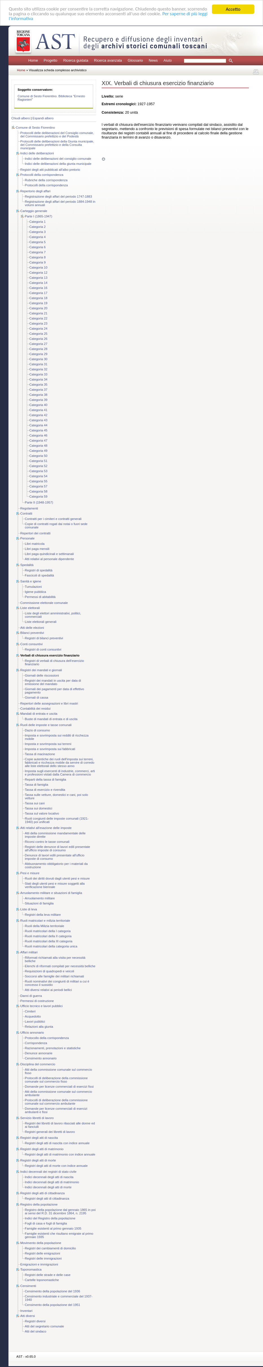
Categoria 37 (38, 389)
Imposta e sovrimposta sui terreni (48, 744)
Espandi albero (43, 118)
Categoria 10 (38, 267)
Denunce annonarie (38, 1053)
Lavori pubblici (35, 1021)
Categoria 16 (38, 288)
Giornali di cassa (36, 697)
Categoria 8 (37, 257)
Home (33, 60)
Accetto (233, 9)
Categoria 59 (38, 496)
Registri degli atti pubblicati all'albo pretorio (50, 169)
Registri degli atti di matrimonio (41, 1149)
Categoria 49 (38, 450)
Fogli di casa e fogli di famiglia (46, 1223)
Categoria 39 (38, 399)
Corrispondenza (36, 1043)
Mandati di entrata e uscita (38, 713)
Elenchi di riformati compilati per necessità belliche (60, 966)
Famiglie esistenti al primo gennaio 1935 (53, 1228)
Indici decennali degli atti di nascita (49, 1177)
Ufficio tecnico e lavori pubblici (41, 1006)
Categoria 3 (37, 232)
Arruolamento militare (40, 898)
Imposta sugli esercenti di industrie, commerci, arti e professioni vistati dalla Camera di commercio (60, 772)
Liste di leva (28, 909)
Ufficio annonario (32, 1032)
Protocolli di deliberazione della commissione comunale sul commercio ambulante (56, 1101)
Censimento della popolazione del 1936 (52, 1291)
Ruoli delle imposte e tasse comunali (46, 725)
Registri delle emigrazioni (42, 1253)
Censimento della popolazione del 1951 (52, 1304)
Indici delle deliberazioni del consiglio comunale (58, 158)
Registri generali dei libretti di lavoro (50, 1131)
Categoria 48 (38, 445)
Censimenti (28, 1286)
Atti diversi (27, 1316)
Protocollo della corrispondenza (47, 1038)
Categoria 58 (38, 491)
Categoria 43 (38, 420)
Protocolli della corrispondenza (41, 174)
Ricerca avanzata (108, 60)
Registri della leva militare (43, 914)
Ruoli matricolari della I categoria (48, 931)
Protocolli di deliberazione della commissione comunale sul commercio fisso (56, 1079)
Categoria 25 (38, 333)
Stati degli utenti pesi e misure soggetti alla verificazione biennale (55, 885)
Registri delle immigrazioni (43, 1258)
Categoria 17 (38, 293)
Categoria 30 (38, 359)
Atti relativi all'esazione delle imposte (46, 828)
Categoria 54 (38, 476)
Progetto (50, 60)
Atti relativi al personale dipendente (49, 559)
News (153, 60)
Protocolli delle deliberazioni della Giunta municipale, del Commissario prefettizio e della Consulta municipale (57, 145)
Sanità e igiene (30, 581)
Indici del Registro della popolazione (50, 1218)
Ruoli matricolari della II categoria (48, 936)
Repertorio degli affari (35, 191)
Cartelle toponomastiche (42, 1280)
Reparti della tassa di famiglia (45, 779)
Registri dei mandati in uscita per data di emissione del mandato (53, 682)
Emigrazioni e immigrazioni (39, 1264)
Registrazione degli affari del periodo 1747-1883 (58, 196)
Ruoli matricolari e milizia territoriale (45, 920)
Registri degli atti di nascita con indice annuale (57, 1143)
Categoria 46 (38, 435)
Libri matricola (35, 543)
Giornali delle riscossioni (42, 675)
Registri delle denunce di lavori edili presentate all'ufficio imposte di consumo (57, 848)
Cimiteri (30, 1011)
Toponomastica (30, 1269)
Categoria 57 (38, 486)
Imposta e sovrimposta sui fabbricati (50, 749)
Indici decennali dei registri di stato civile (48, 1171)
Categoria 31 (38, 364)
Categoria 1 (37, 221)
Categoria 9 (37, 262)
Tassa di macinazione (40, 754)
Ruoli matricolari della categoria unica (51, 946)
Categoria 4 (37, 237)
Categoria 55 (38, 481)
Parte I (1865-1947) (38, 216)
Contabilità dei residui (35, 708)
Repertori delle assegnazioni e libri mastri (49, 703)
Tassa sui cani (35, 803)
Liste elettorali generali (40, 621)
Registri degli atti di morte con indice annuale (56, 1165)
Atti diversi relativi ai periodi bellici (48, 990)
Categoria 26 (38, 338)
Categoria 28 (38, 349)
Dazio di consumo (37, 730)
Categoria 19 (38, 303)
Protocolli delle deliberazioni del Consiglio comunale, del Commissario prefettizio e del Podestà (57, 134)
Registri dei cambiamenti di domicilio (50, 1248)
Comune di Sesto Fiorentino (35, 127)
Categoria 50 (38, 455)
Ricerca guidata (75, 60)
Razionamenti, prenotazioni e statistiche (53, 1048)
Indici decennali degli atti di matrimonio (52, 1182)
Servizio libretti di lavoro (37, 1118)
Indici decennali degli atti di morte (48, 1187)
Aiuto (167, 60)
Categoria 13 (38, 277)
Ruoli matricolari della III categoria (49, 941)
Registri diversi (35, 1321)
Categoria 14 (38, 282)
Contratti (26, 513)
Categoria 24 (38, 328)
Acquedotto (33, 1016)
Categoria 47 (38, 440)
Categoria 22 (38, 318)
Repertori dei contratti (35, 533)
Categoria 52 (38, 466)
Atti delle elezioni (32, 627)
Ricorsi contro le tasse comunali (47, 841)
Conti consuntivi (31, 644)
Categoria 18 (38, 298)
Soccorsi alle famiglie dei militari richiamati (54, 976)
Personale (27, 538)
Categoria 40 (38, 405)
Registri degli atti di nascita (39, 1137)
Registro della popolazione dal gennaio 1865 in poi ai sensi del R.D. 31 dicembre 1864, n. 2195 (60, 1211)
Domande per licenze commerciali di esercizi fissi (59, 1086)
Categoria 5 (37, 242)
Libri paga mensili (37, 548)
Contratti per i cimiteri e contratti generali (53, 519)
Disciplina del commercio (37, 1064)
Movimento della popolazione (40, 1243)
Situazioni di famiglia (39, 903)
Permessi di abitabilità (40, 597)
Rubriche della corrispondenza (46, 180)
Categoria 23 (38, 323)
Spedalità (27, 565)
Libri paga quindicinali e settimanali (49, 554)
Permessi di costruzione (37, 1001)
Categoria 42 (38, 415)
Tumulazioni (33, 586)
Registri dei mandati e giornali (41, 670)
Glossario (135, 60)
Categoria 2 (37, 226)
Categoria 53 (38, 471)
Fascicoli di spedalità (39, 575)
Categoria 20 (38, 308)
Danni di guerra (31, 995)
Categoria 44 (38, 425)
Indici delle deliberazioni (37, 153)
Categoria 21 (38, 313)
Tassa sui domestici (38, 808)
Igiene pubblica (35, 591)
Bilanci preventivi (32, 632)
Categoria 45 (38, 430)
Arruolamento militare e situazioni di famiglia (51, 893)
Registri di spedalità (38, 570)
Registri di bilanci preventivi (44, 638)
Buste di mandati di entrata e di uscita (51, 719)
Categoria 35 (38, 384)
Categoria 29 (38, 354)
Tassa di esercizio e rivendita (45, 789)
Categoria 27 (38, 343)
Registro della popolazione (39, 1204)
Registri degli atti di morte (38, 1160)
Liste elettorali (30, 608)
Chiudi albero (20, 118)
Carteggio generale (33, 211)
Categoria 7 (37, 252)
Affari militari (29, 952)
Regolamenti (29, 508)
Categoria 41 (38, 410)
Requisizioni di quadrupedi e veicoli (49, 971)
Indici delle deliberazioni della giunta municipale (58, 163)
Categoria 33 (38, 374)
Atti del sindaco (35, 1331)
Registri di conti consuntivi (43, 649)
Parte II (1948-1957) (39, 502)
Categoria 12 (38, 272)
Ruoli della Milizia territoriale (44, 926)
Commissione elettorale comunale (44, 602)
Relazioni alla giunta (39, 1026)
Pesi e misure (30, 873)
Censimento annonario (41, 1058)
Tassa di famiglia (36, 784)
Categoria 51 (38, 461)
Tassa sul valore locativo (42, 813)
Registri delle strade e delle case (48, 1275)
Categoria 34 (38, 379)
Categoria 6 (37, 247)
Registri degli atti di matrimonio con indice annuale (60, 1154)
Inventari (26, 1310)
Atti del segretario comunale (44, 1326)
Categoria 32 (38, 369)
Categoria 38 (38, 394)
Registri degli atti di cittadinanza (42, 1193)
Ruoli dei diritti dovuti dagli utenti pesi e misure (57, 878)
